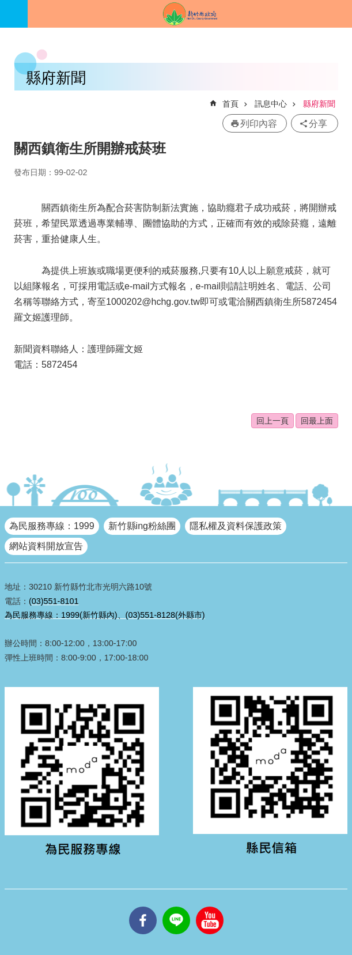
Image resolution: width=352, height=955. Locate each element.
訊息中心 (271, 103)
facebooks (143, 906)
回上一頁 (272, 420)
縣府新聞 (319, 103)
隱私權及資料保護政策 (236, 526)
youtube (209, 906)
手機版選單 (14, 14)
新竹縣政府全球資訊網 (189, 14)
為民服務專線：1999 (51, 526)
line (176, 906)
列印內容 (258, 124)
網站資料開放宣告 (46, 546)
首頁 (230, 103)
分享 (318, 124)
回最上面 (317, 420)
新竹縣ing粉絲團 (142, 526)
